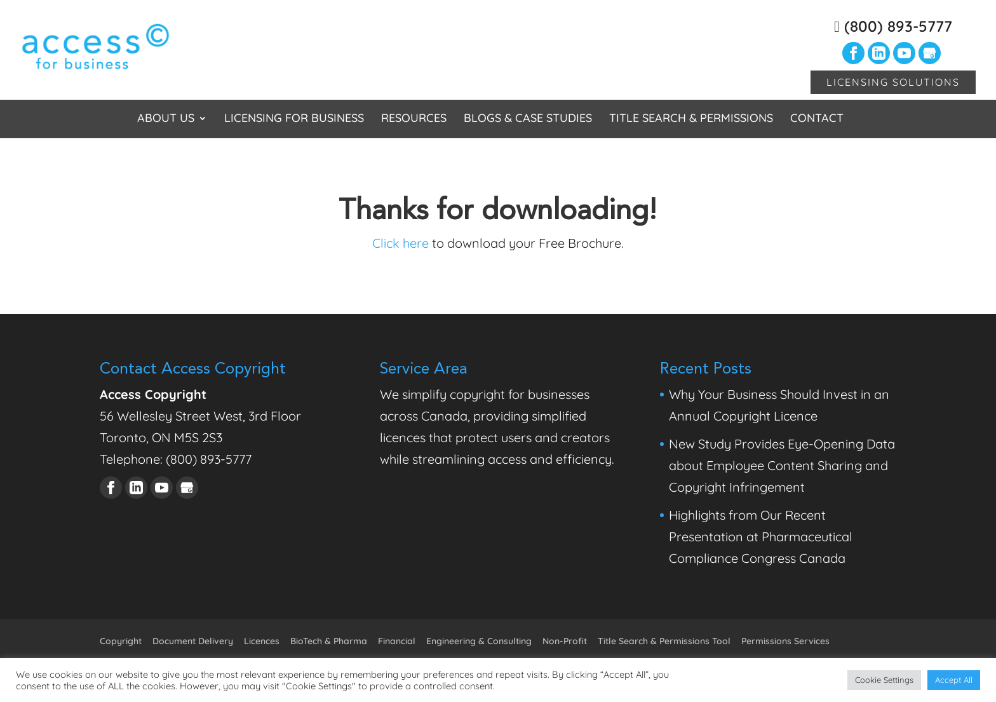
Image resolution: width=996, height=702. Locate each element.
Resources (414, 119)
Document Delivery (192, 641)
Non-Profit (564, 641)
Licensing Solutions (893, 82)
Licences (261, 641)
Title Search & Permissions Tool (664, 641)
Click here (400, 243)
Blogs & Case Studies (528, 119)
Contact (817, 119)
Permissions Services (785, 641)
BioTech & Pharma (328, 641)
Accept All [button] (953, 680)
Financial (396, 641)
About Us (165, 119)
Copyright (121, 641)
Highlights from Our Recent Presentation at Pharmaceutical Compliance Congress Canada (760, 536)
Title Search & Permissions (691, 119)
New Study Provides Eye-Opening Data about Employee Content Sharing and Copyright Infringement (782, 465)
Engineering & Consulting (479, 641)
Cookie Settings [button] (884, 680)
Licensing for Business (294, 119)
